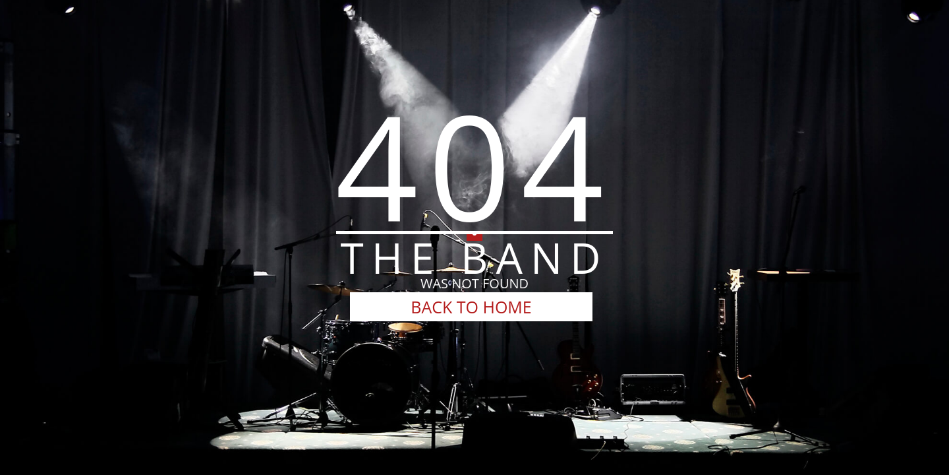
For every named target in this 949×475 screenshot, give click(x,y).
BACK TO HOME (471, 307)
